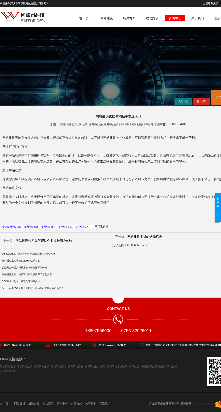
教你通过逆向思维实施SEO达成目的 (21, 260)
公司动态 (183, 101)
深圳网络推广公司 (95, 366)
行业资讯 (201, 101)
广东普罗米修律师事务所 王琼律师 (170, 403)
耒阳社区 (134, 366)
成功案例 (152, 18)
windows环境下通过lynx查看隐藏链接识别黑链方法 (28, 253)
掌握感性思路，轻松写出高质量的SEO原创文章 (27, 274)
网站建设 (106, 18)
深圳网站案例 (75, 366)
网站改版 (160, 366)
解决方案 (129, 18)
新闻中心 (175, 18)
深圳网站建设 (24, 366)
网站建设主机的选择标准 (144, 236)
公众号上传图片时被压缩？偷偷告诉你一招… (25, 267)
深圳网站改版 (41, 366)
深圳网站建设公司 (117, 366)
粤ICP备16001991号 (203, 403)
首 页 (84, 18)
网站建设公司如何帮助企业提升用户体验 (44, 240)
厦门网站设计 (58, 366)
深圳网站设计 (7, 366)
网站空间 (172, 366)
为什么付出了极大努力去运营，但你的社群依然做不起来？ (32, 288)
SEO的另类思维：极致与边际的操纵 (21, 281)
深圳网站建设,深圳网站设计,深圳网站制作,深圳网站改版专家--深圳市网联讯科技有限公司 (106, 124)
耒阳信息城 (147, 366)
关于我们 (197, 18)
